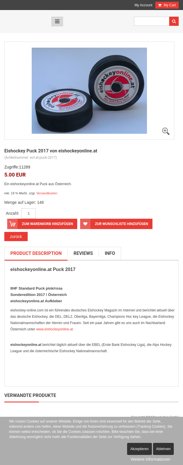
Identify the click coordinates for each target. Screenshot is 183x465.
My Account (143, 5)
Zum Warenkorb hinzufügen (40, 224)
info (110, 253)
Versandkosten (46, 193)
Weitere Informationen (150, 459)
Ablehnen (163, 449)
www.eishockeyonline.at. (55, 329)
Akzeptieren (139, 449)
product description (36, 253)
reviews (83, 253)
